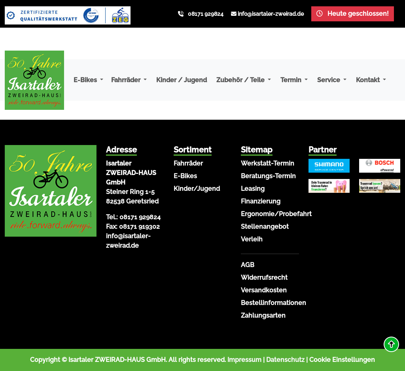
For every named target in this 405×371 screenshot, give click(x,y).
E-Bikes (185, 176)
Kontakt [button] (368, 80)
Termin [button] (291, 80)
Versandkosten (264, 290)
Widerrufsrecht (264, 277)
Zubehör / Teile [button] (241, 80)
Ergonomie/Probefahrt (276, 214)
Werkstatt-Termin (267, 163)
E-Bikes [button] (86, 80)
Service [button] (329, 80)
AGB (247, 265)
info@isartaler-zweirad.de (271, 14)
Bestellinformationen (273, 303)
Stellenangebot (265, 226)
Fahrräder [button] (126, 80)
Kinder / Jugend (181, 80)
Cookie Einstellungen (342, 359)
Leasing (253, 188)
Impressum (244, 359)
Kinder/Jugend (197, 188)
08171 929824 (205, 14)
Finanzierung (260, 201)
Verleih (252, 239)
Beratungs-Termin (268, 176)
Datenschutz (285, 359)
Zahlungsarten (263, 315)
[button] (391, 344)
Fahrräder (188, 163)
